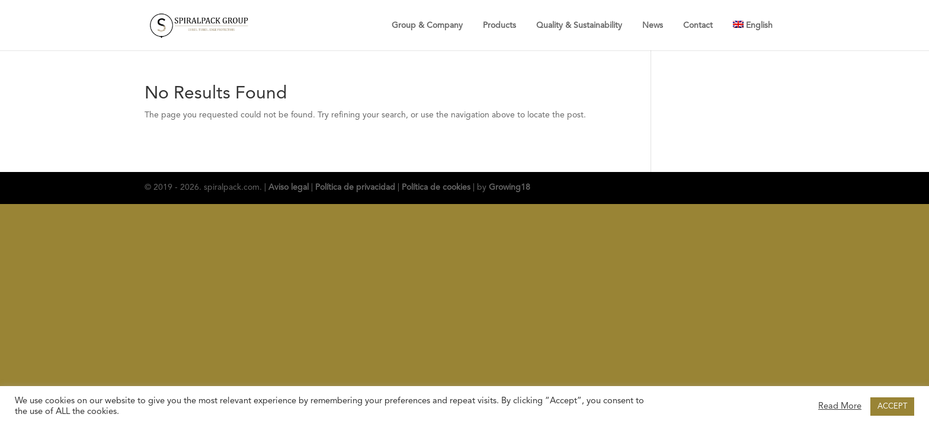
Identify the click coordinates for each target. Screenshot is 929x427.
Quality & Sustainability (579, 25)
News (652, 25)
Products (499, 25)
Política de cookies (436, 187)
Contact (698, 25)
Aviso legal (288, 187)
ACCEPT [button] (892, 406)
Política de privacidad (355, 187)
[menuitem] (752, 25)
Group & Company (427, 25)
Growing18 (509, 187)
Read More (839, 406)
